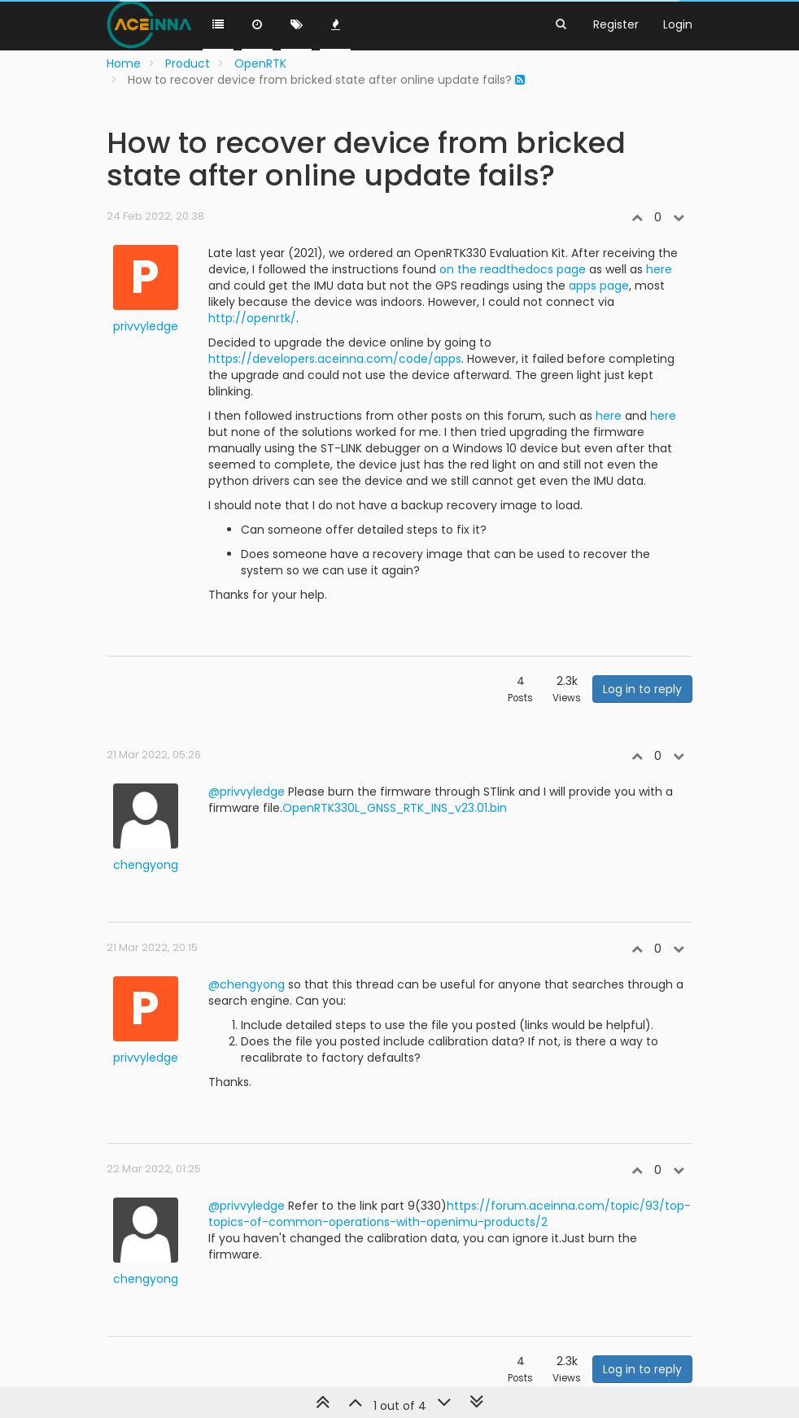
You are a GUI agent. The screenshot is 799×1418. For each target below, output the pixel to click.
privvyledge (145, 326)
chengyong (145, 865)
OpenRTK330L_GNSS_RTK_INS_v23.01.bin (394, 808)
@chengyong (246, 984)
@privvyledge (246, 791)
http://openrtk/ (252, 318)
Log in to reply (642, 689)
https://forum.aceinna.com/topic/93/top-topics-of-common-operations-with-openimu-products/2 (449, 1214)
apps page (599, 285)
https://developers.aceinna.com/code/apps (334, 359)
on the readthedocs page (512, 269)
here (659, 269)
